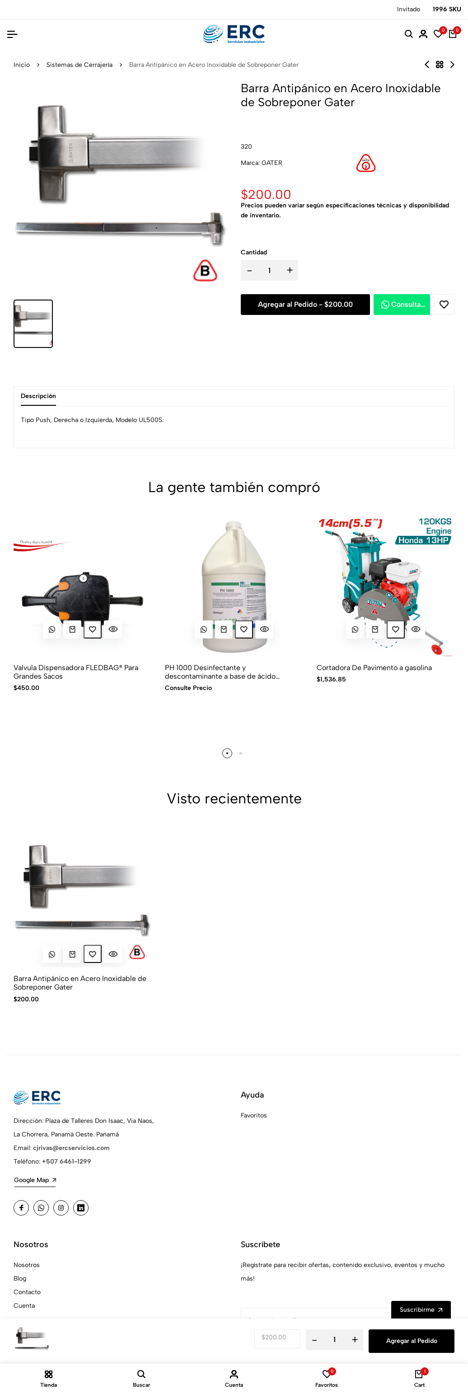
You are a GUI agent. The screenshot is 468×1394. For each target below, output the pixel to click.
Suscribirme (421, 1310)
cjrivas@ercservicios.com (71, 1148)
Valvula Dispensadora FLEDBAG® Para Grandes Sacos (76, 672)
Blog (20, 1278)
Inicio (22, 65)
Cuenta (24, 1306)
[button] (227, 753)
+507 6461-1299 (66, 1161)
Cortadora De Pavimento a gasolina (374, 667)
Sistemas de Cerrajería (79, 65)
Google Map (35, 1180)
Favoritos (254, 1115)
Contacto (27, 1292)
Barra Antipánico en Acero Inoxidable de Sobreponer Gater (80, 983)
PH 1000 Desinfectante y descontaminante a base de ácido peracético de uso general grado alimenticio (220, 672)
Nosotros (27, 1265)
